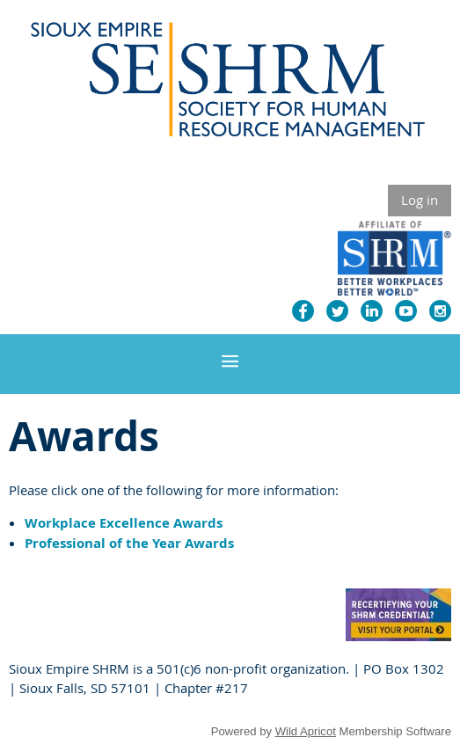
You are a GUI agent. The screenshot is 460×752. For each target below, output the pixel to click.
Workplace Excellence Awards (124, 523)
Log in (419, 199)
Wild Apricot (305, 731)
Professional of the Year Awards (129, 543)
